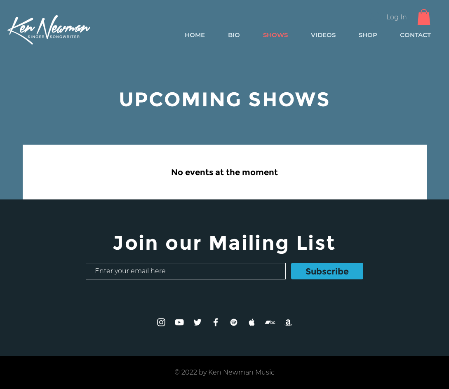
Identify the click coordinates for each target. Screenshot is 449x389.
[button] (423, 17)
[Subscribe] (327, 271)
